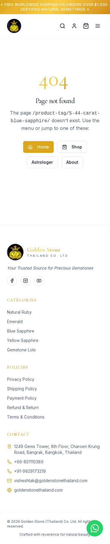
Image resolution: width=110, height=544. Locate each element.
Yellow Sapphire (22, 340)
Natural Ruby (19, 312)
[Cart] (86, 26)
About (72, 162)
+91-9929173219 (30, 471)
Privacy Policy (20, 379)
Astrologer (42, 162)
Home (38, 146)
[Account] (74, 26)
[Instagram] (26, 281)
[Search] (62, 26)
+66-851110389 (28, 461)
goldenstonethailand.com (38, 489)
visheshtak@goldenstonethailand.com (50, 480)
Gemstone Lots (21, 349)
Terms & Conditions (26, 416)
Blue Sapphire (20, 330)
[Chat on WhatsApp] (95, 528)
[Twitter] (39, 281)
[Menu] (97, 26)
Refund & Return (23, 407)
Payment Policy (22, 398)
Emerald (15, 321)
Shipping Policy (22, 388)
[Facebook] (12, 281)
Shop (72, 146)
